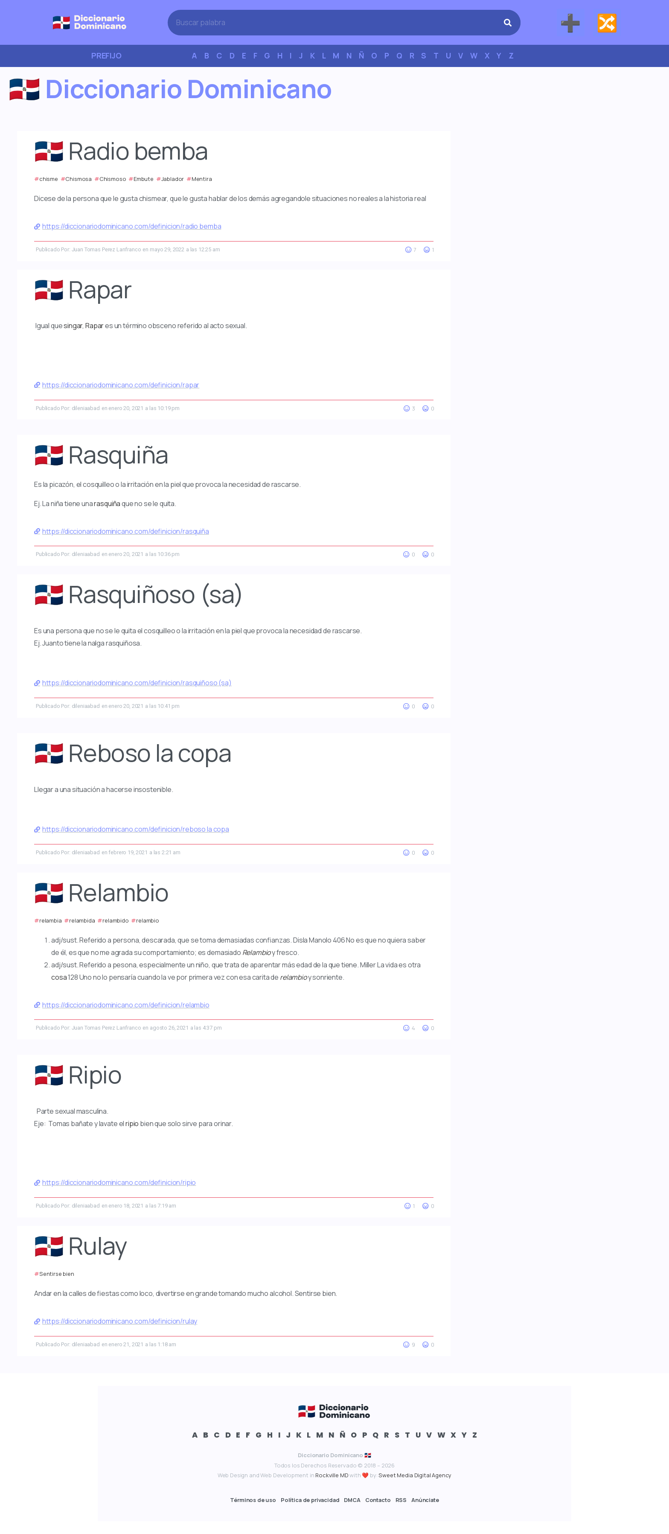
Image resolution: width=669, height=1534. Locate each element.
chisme (48, 179)
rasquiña (107, 503)
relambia (50, 920)
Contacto (378, 1500)
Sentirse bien (56, 1274)
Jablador (172, 179)
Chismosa (78, 179)
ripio (132, 1123)
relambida (82, 920)
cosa (59, 977)
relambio (147, 920)
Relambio (256, 952)
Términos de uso (253, 1500)
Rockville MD (331, 1475)
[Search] (508, 22)
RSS (401, 1500)
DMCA (352, 1500)
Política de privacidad (310, 1500)
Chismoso (112, 179)
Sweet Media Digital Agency (414, 1475)
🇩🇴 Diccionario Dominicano (170, 88)
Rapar (94, 325)
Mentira (202, 179)
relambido (115, 920)
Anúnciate (425, 1500)
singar (73, 325)
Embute (144, 179)
